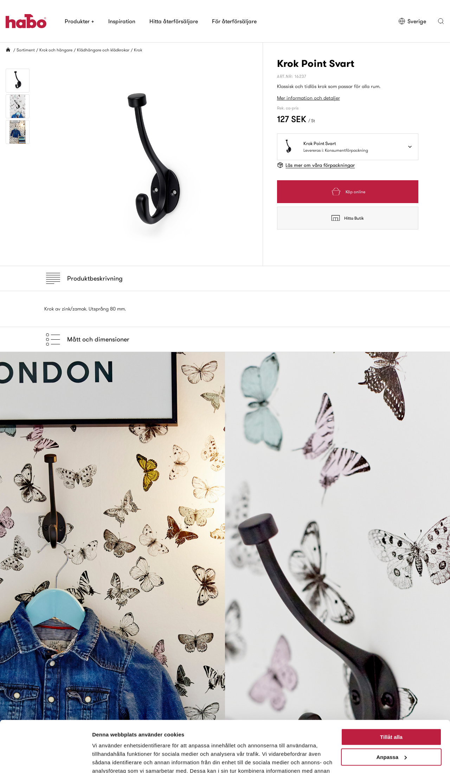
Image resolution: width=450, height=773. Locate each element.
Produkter (79, 21)
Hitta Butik (347, 217)
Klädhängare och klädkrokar (103, 49)
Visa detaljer (107, 759)
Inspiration (121, 21)
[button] (440, 21)
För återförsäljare (234, 21)
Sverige (412, 21)
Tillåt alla (391, 689)
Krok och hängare (55, 49)
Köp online (347, 191)
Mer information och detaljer (308, 98)
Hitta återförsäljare (173, 21)
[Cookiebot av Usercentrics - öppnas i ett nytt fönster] (45, 759)
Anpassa (391, 709)
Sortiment (26, 49)
